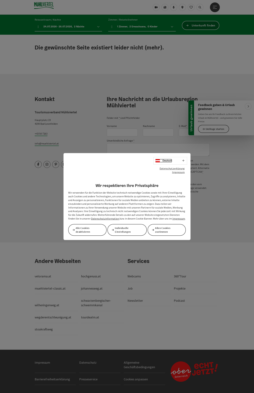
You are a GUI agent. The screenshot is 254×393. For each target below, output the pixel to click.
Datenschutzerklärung (172, 168)
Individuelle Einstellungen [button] (124, 229)
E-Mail (183, 126)
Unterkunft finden (203, 25)
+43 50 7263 (41, 133)
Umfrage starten (216, 129)
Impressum (178, 172)
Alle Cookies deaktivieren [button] (84, 229)
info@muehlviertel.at (47, 143)
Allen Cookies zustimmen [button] (164, 229)
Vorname (112, 126)
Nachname (149, 126)
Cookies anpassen (136, 379)
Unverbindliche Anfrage (120, 140)
